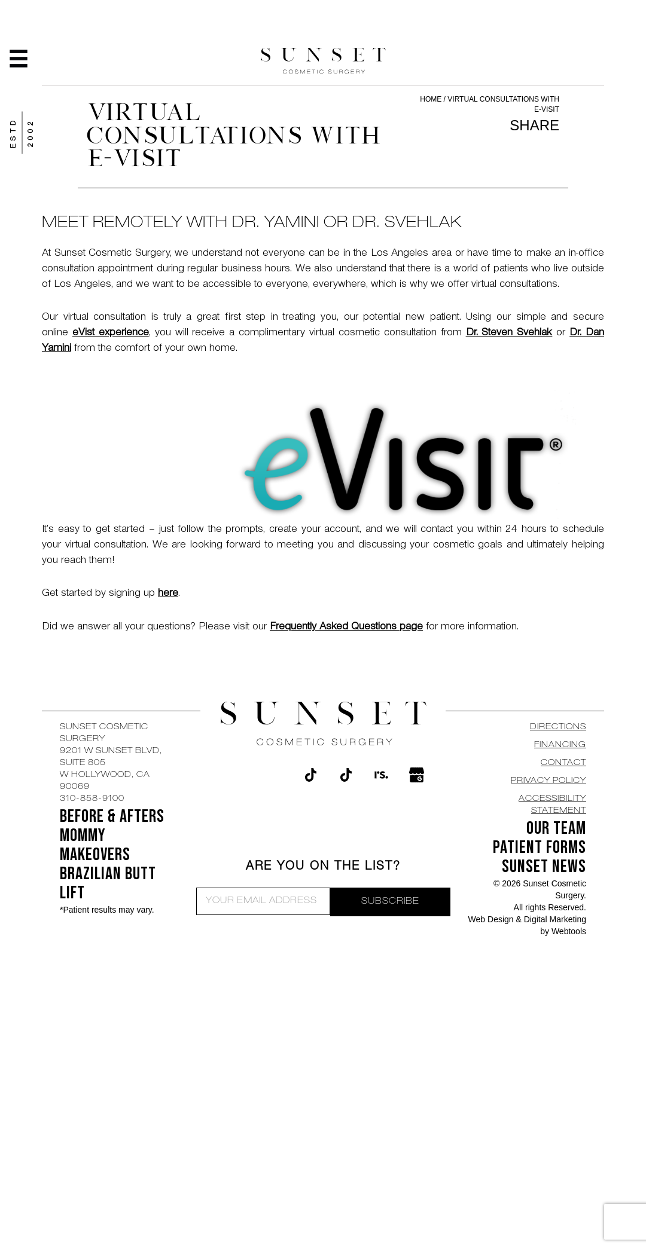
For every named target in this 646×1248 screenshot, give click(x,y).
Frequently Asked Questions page (346, 627)
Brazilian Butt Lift (108, 883)
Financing (560, 745)
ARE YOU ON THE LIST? (323, 867)
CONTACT (563, 763)
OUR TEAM (556, 828)
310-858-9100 (92, 799)
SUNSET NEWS (544, 866)
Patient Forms (539, 847)
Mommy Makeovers (95, 845)
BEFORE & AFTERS (112, 816)
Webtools (568, 931)
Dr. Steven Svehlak (509, 333)
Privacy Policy (548, 781)
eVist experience (110, 333)
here (168, 594)
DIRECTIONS (558, 727)
